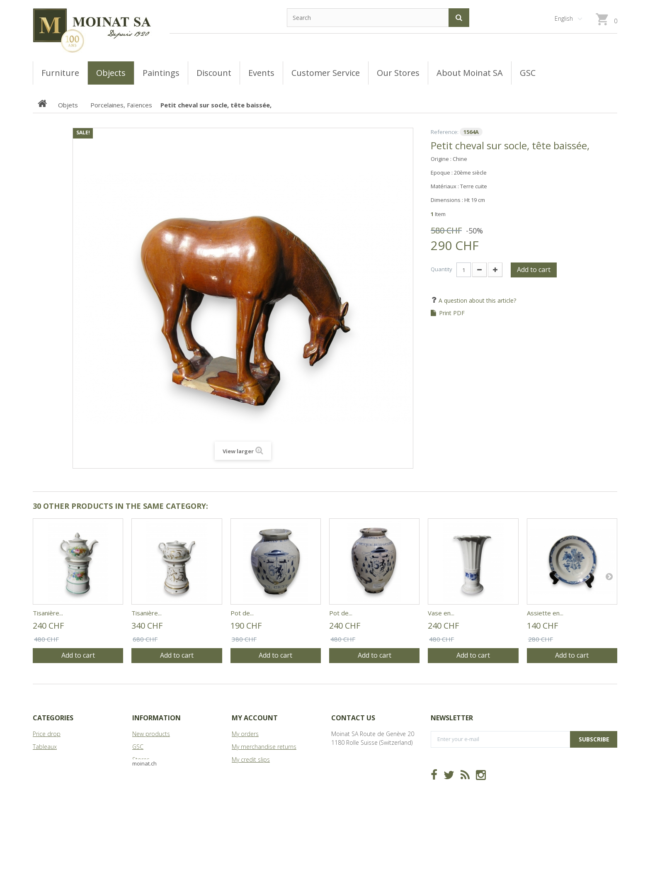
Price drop (47, 734)
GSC (137, 747)
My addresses (250, 772)
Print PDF (452, 313)
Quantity (441, 269)
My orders (245, 734)
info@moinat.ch (352, 768)
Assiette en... (545, 613)
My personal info (254, 785)
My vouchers (248, 798)
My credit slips (251, 759)
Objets (42, 772)
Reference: (444, 132)
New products (151, 734)
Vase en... (441, 613)
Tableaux (45, 747)
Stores (141, 759)
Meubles (44, 759)
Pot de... (242, 613)
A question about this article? (476, 300)
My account (255, 717)
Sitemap (143, 785)
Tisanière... (48, 613)
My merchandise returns (264, 747)
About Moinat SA (154, 772)
